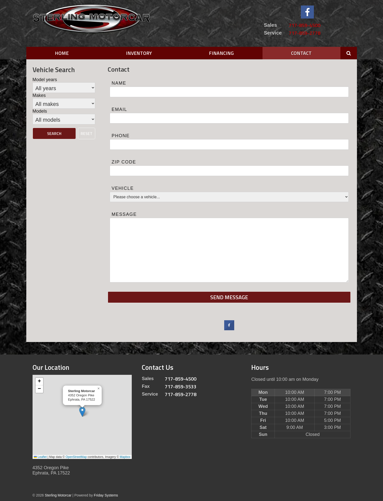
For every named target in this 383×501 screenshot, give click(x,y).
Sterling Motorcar (58, 495)
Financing (221, 53)
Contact (301, 53)
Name (119, 83)
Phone (121, 135)
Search (54, 133)
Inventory (139, 53)
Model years (45, 79)
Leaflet (40, 457)
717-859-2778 (304, 33)
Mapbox (125, 457)
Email (119, 109)
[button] (82, 412)
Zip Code (124, 161)
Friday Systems (106, 495)
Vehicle (123, 188)
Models (40, 111)
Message (124, 214)
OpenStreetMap (76, 457)
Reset (86, 133)
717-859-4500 (304, 25)
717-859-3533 (180, 386)
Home (62, 53)
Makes (39, 95)
